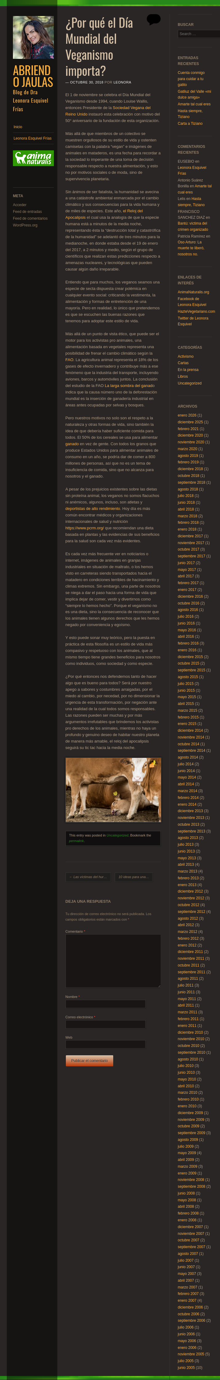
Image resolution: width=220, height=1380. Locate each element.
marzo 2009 (187, 1166)
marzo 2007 (187, 1287)
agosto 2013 (188, 838)
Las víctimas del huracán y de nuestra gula (90, 877)
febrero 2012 (188, 938)
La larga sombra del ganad (129, 385)
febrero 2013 (188, 878)
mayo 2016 (187, 630)
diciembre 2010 (190, 1032)
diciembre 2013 (190, 811)
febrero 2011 (188, 1019)
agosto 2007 (188, 1254)
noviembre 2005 (191, 1354)
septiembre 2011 (191, 972)
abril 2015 (186, 704)
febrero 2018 (188, 522)
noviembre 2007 (191, 1233)
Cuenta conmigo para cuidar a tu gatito (191, 79)
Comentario (75, 931)
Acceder (19, 205)
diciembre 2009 (190, 1113)
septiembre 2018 (191, 482)
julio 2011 (186, 985)
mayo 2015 (187, 697)
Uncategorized (117, 835)
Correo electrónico (80, 1017)
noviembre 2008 (191, 1180)
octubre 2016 (188, 603)
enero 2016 (187, 650)
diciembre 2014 (190, 730)
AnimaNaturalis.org (193, 292)
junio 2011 (186, 992)
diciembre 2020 (190, 435)
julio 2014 (186, 764)
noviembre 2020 (191, 442)
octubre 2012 (188, 905)
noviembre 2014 (191, 737)
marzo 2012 (187, 932)
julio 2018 (186, 496)
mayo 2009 (187, 1153)
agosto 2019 (188, 456)
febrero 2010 (188, 1099)
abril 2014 (186, 784)
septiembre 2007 (191, 1247)
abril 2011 (186, 1005)
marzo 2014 (187, 791)
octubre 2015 (188, 663)
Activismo (186, 356)
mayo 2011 (187, 999)
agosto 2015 (188, 677)
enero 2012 (187, 945)
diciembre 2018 (190, 469)
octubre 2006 (188, 1314)
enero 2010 (187, 1106)
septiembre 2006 (191, 1320)
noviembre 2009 (191, 1119)
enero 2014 (187, 804)
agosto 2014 (188, 757)
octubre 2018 (188, 476)
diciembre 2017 (190, 536)
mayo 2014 (187, 777)
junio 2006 (186, 1334)
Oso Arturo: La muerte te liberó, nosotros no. (191, 248)
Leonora (122, 82)
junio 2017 (186, 563)
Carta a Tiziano (190, 123)
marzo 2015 (187, 710)
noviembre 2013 (191, 818)
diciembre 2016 (190, 596)
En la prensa (188, 370)
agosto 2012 (188, 918)
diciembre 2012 (190, 891)
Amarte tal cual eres (194, 104)
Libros (183, 376)
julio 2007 (186, 1260)
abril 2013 (186, 864)
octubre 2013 (188, 824)
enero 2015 (187, 724)
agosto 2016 (188, 610)
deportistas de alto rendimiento (93, 508)
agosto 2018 (188, 489)
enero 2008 (187, 1220)
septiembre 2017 (191, 556)
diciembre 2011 (190, 952)
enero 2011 (187, 1026)
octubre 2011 (188, 965)
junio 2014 (186, 771)
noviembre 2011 (191, 958)
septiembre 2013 (191, 831)
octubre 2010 (188, 1046)
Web (69, 1037)
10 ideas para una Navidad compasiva (135, 877)
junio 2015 (186, 690)
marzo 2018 (187, 516)
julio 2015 (186, 684)
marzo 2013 (187, 871)
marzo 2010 (187, 1092)
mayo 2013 (187, 858)
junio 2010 (186, 1072)
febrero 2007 (188, 1294)
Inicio (18, 127)
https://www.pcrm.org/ (85, 528)
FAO (70, 359)
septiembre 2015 (191, 670)
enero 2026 (187, 415)
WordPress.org (25, 225)
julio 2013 (186, 844)
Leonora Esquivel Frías (32, 138)
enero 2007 (187, 1300)
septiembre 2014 (191, 750)
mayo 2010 (187, 1079)
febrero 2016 (188, 643)
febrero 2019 (188, 462)
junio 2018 (186, 502)
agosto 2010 (188, 1059)
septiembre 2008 (191, 1186)
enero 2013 (187, 885)
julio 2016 (186, 616)
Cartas (183, 363)
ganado (72, 444)
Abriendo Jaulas (33, 76)
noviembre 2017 (191, 543)
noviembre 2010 (191, 1039)
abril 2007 (186, 1280)
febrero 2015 (188, 717)
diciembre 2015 (190, 657)
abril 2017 (186, 576)
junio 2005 (186, 1368)
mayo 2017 (187, 570)
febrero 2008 (188, 1213)
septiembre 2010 (191, 1052)
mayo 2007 (187, 1274)
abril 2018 (186, 509)
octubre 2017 (188, 549)
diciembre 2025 (190, 422)
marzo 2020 (187, 449)
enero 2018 (187, 529)
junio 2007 (186, 1267)
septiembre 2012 (191, 912)
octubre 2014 (188, 744)
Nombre (73, 997)
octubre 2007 (188, 1240)
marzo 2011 (187, 1012)
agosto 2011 (188, 978)
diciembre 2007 (190, 1227)
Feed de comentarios (30, 218)
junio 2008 (186, 1193)
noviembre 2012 (191, 898)
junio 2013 (186, 851)
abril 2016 (186, 636)
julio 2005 (186, 1361)
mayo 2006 (187, 1341)
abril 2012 (186, 925)
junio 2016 (186, 623)
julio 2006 (186, 1327)
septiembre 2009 (191, 1133)
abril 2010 (186, 1086)
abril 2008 (186, 1206)
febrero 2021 (188, 429)
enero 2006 (187, 1347)
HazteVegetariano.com (196, 311)
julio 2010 (186, 1066)
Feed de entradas (27, 212)
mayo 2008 (187, 1200)
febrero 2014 (188, 798)
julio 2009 (186, 1146)
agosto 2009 (188, 1140)
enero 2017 (187, 590)
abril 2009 (186, 1160)
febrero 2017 (188, 583)
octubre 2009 (188, 1126)
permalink (76, 841)
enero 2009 (187, 1173)
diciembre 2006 (190, 1307)
